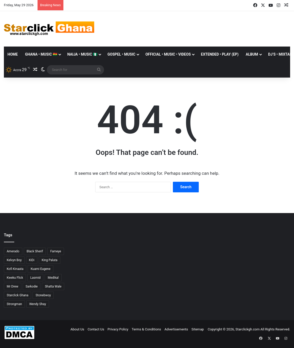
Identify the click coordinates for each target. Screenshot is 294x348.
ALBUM (252, 54)
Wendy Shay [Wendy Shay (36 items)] (37, 304)
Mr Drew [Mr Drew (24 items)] (12, 286)
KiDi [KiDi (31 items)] (31, 260)
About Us (77, 329)
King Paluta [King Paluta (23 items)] (49, 260)
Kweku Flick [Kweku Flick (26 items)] (15, 277)
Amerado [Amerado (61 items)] (13, 251)
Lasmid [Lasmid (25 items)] (35, 277)
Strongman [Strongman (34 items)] (14, 304)
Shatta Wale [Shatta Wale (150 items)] (53, 286)
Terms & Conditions (146, 329)
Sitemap (198, 329)
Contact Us (96, 329)
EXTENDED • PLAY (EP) (219, 54)
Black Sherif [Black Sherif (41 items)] (35, 251)
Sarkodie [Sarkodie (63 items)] (32, 286)
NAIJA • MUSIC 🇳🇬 (82, 54)
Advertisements (176, 329)
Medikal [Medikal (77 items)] (53, 277)
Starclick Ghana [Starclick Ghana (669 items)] (17, 295)
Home (13, 54)
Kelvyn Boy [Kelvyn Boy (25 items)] (14, 260)
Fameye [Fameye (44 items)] (55, 251)
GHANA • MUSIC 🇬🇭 (41, 54)
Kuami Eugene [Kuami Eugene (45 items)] (40, 269)
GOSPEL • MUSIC (121, 54)
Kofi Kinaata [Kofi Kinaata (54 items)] (15, 269)
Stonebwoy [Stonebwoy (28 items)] (43, 295)
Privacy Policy (118, 329)
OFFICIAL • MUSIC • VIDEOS (168, 54)
